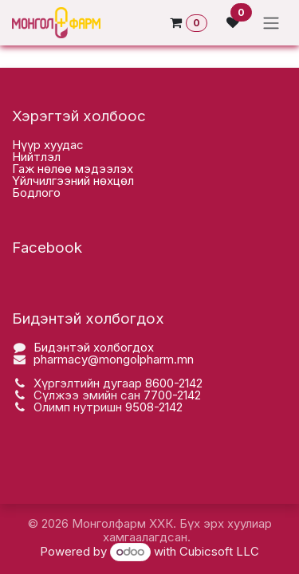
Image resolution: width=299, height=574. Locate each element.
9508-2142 (154, 407)
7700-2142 (172, 395)
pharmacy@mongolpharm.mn (113, 359)
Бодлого (36, 192)
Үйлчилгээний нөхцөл (73, 180)
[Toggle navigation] (271, 22)
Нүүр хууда (44, 144)
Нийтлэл (36, 156)
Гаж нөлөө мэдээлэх (72, 168)
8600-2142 (174, 383)
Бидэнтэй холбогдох (93, 347)
